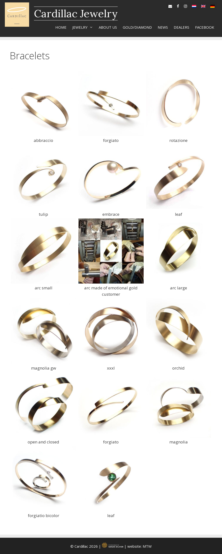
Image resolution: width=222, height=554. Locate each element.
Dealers (181, 27)
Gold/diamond (137, 27)
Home (60, 27)
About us (108, 27)
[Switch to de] (212, 5)
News (163, 27)
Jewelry (84, 27)
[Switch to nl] (194, 5)
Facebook (204, 27)
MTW (147, 546)
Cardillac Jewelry (76, 13)
